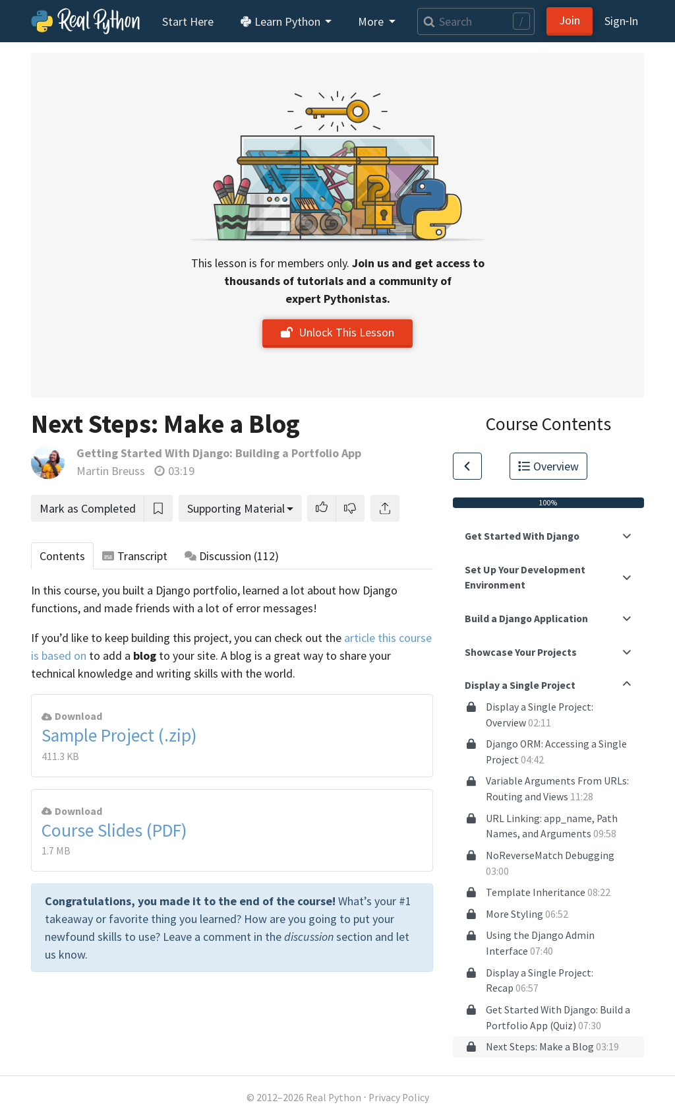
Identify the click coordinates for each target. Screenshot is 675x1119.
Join (569, 20)
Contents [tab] (62, 555)
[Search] (476, 21)
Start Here (188, 21)
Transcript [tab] (134, 555)
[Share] (384, 508)
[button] (321, 508)
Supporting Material (236, 508)
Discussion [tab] (232, 555)
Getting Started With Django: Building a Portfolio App (218, 453)
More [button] (372, 21)
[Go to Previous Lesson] (467, 466)
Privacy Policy (398, 1097)
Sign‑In (621, 20)
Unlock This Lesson (337, 332)
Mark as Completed (88, 508)
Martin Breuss (110, 470)
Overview (548, 466)
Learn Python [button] (281, 21)
